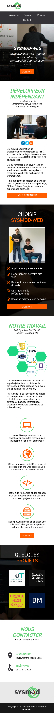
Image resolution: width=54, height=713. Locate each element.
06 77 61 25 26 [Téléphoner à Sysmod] (23, 669)
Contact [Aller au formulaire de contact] (27, 71)
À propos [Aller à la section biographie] (14, 15)
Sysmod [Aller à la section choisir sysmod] (28, 15)
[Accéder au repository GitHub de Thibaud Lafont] (31, 144)
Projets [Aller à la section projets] (41, 15)
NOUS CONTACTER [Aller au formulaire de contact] (27, 195)
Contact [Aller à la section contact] (27, 20)
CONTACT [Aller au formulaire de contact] (27, 306)
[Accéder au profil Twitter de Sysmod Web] (27, 144)
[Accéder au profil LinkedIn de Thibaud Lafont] (23, 144)
